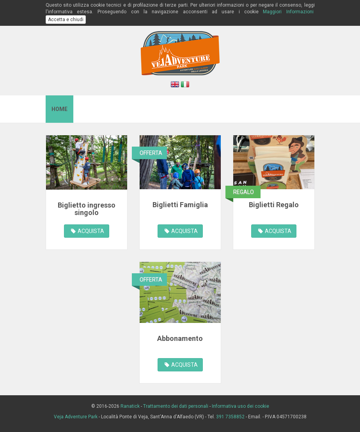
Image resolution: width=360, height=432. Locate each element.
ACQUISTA (87, 231)
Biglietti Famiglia (180, 205)
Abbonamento (180, 338)
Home (59, 109)
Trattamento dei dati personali (175, 406)
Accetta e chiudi (65, 19)
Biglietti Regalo (274, 205)
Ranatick (130, 406)
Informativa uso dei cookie (240, 406)
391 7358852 (230, 416)
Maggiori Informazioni (288, 11)
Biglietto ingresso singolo (86, 209)
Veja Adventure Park (76, 416)
